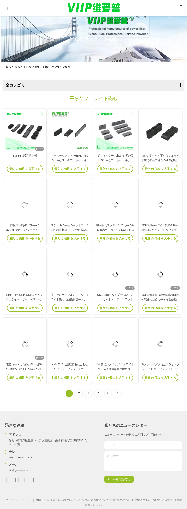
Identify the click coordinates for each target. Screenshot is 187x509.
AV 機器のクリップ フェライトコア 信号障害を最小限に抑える (115, 369)
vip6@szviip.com (19, 470)
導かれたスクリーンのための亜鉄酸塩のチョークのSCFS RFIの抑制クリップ (115, 230)
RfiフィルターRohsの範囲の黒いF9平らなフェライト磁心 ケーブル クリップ (115, 160)
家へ (8, 66)
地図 (38, 500)
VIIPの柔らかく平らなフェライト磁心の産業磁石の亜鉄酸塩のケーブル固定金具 (160, 160)
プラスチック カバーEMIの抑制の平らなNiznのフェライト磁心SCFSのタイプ (70, 160)
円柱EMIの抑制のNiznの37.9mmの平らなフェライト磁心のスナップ (24, 230)
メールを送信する (119, 479)
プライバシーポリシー (18, 500)
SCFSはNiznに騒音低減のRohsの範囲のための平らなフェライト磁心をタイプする (160, 230)
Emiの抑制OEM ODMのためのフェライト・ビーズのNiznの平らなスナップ (25, 299)
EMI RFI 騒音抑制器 (25, 155)
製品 (17, 66)
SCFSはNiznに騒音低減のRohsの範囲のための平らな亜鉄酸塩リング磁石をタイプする (160, 299)
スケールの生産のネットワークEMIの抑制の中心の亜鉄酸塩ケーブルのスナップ (70, 230)
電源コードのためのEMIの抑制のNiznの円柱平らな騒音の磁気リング (25, 369)
